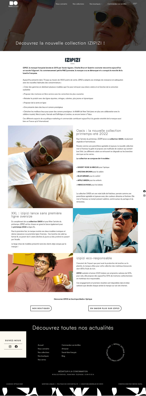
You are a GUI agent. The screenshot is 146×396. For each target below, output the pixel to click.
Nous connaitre (61, 4)
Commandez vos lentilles (118, 4)
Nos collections (78, 4)
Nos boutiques (96, 4)
